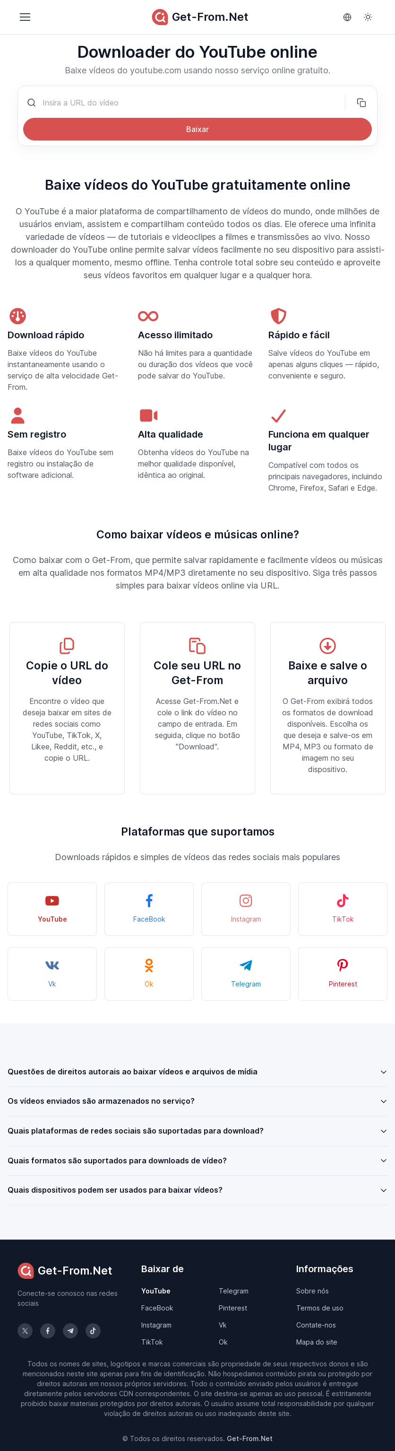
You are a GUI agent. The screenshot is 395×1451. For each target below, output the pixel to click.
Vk (223, 1325)
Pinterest (233, 1308)
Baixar (197, 129)
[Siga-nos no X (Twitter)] (25, 1330)
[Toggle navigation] (24, 17)
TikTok (152, 1342)
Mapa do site (316, 1342)
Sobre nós (312, 1291)
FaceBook (157, 1308)
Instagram (156, 1325)
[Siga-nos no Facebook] (47, 1330)
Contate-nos (316, 1325)
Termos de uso (319, 1308)
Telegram (234, 1291)
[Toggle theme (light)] (368, 17)
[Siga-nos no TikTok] (93, 1330)
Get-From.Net (200, 17)
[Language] (347, 17)
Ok (223, 1342)
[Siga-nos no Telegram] (70, 1330)
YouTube (156, 1291)
